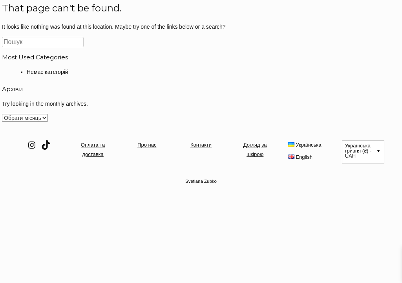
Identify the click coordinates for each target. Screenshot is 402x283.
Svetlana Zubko (201, 181)
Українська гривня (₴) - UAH (358, 151)
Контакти (201, 145)
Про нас (146, 145)
